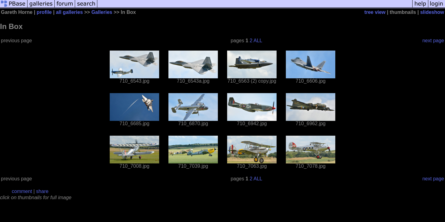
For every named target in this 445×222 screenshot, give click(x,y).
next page (433, 40)
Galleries (101, 12)
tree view (374, 12)
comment (22, 191)
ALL (257, 40)
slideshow (432, 12)
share (42, 191)
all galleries (69, 12)
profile (44, 12)
